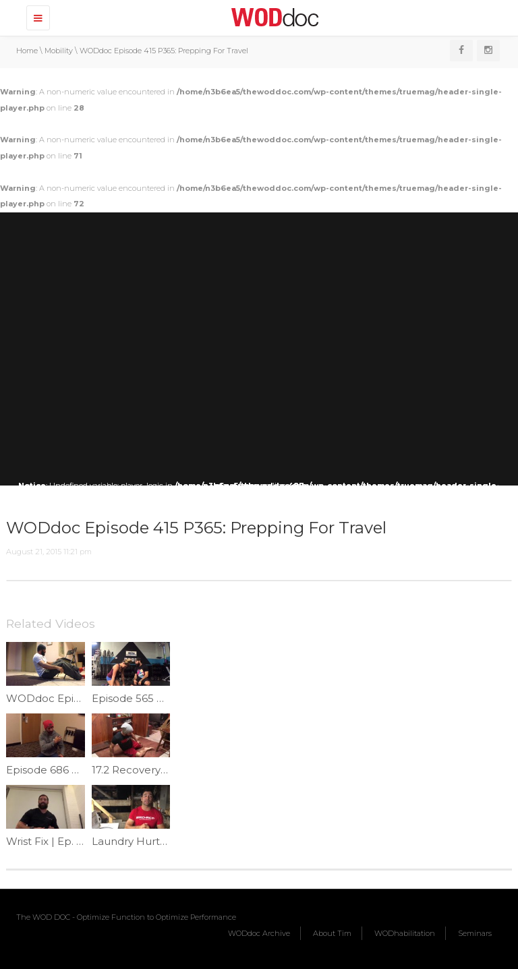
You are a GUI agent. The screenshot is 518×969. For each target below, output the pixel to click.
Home (27, 50)
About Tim (332, 933)
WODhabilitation (404, 933)
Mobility (59, 50)
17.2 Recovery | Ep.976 (148, 769)
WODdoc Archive (259, 933)
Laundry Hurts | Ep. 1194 (153, 841)
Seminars (475, 933)
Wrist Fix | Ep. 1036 (52, 841)
